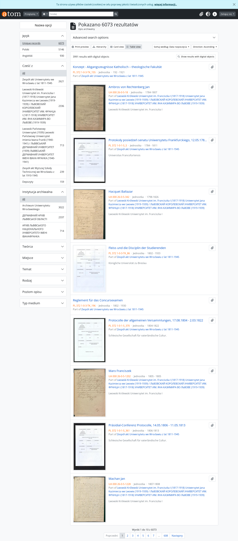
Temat (26, 269)
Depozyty (43, 182)
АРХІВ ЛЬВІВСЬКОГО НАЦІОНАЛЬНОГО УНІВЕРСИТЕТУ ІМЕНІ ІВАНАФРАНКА (43, 231)
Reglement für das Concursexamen (98, 300)
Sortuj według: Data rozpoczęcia (170, 46)
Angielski (43, 56)
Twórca (27, 246)
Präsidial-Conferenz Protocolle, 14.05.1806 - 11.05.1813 (147, 425)
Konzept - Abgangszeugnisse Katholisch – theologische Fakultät (117, 67)
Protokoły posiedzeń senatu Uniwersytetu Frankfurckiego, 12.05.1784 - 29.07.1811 (158, 140)
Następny (177, 535)
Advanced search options (91, 37)
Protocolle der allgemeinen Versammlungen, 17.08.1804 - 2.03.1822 (156, 320)
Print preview (80, 46)
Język (25, 36)
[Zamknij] (234, 4)
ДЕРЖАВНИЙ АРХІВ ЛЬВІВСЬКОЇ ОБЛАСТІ (43, 217)
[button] (201, 14)
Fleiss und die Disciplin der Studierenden (137, 248)
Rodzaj (27, 280)
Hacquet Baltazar (121, 191)
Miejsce (27, 258)
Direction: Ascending (204, 46)
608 (166, 535)
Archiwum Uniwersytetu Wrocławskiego (43, 207)
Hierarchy (99, 46)
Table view (133, 46)
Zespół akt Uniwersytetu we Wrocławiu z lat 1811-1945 (43, 81)
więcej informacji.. (165, 4)
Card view (117, 46)
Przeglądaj (30, 14)
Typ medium (31, 303)
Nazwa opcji (43, 25)
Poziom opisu (32, 292)
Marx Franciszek (120, 371)
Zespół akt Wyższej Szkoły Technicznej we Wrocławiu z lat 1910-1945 (43, 171)
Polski (43, 50)
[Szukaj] (81, 14)
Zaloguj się (226, 14)
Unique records (43, 43)
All (23, 73)
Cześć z (27, 66)
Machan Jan (117, 479)
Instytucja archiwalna (37, 192)
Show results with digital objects (196, 56)
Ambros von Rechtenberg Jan (129, 87)
